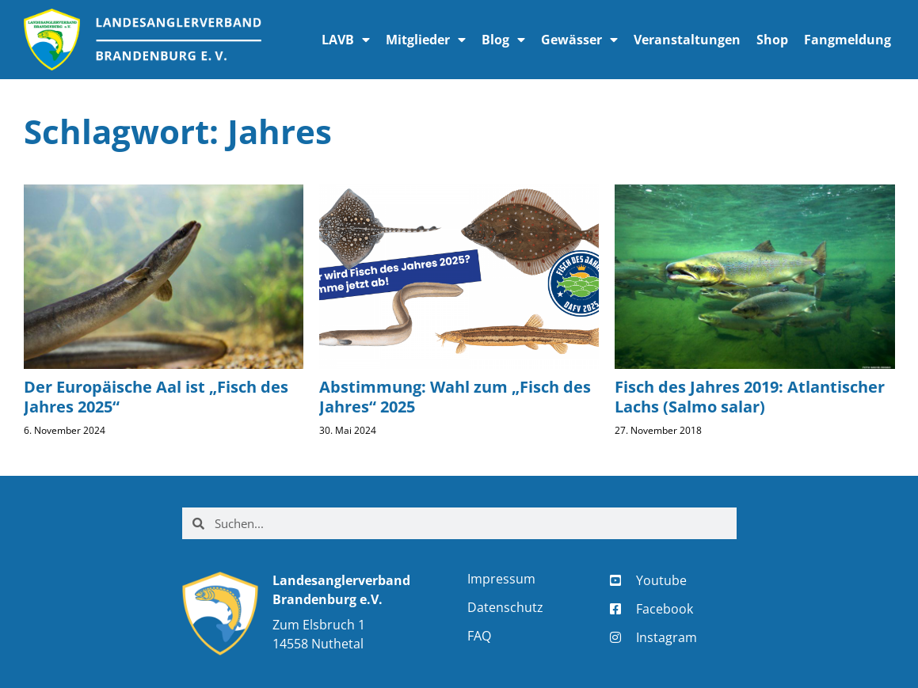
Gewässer (579, 39)
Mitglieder (426, 39)
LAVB (346, 39)
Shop (772, 39)
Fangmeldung (847, 39)
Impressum (501, 579)
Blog (503, 39)
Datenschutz (505, 607)
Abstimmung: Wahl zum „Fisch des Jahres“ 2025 (455, 396)
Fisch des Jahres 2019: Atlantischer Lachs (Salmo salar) (750, 396)
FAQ (479, 636)
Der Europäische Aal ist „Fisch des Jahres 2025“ (156, 396)
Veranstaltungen (687, 39)
